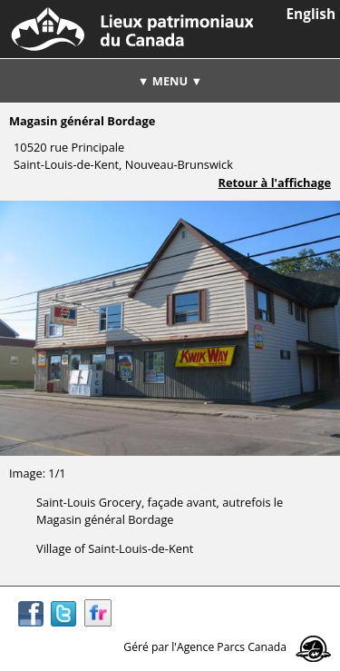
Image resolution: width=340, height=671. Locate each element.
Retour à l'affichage (275, 182)
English (311, 14)
